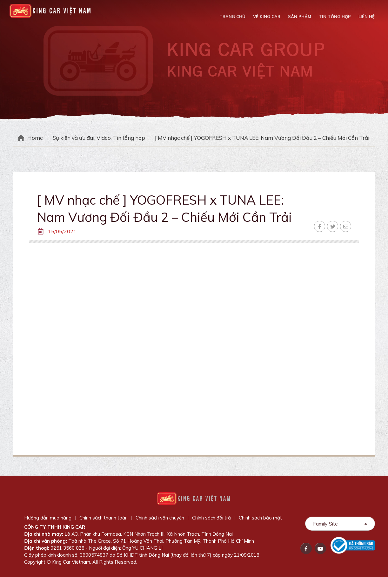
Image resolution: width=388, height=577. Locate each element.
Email (345, 226)
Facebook (319, 226)
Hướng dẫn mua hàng (47, 518)
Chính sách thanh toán (103, 518)
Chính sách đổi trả (211, 518)
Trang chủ (232, 16)
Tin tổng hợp (335, 16)
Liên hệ (366, 16)
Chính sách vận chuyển (160, 518)
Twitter (332, 226)
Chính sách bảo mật (260, 518)
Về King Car (266, 16)
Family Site (325, 523)
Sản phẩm (299, 16)
